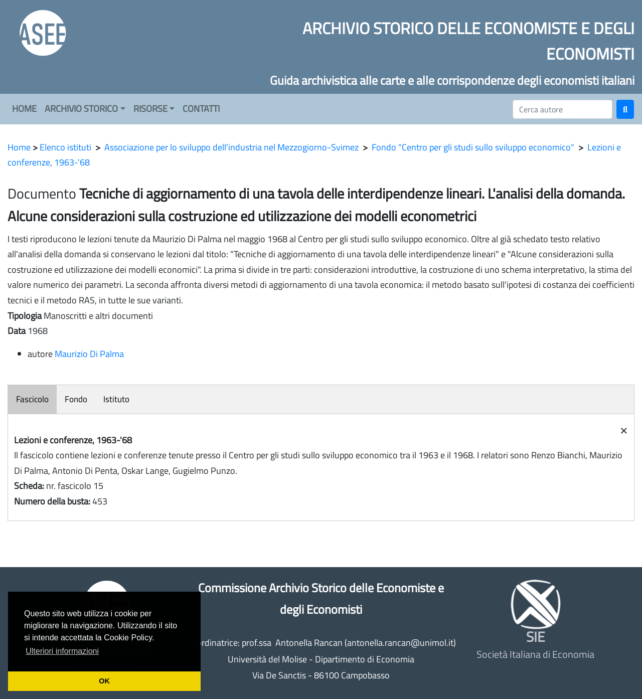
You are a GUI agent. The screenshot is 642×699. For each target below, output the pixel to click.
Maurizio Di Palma (89, 354)
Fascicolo (32, 399)
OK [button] (104, 681)
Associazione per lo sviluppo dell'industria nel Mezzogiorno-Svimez (231, 147)
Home (19, 147)
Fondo (76, 399)
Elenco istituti (65, 147)
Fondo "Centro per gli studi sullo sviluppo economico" (473, 147)
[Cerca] (562, 109)
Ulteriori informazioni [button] (62, 651)
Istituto (116, 399)
